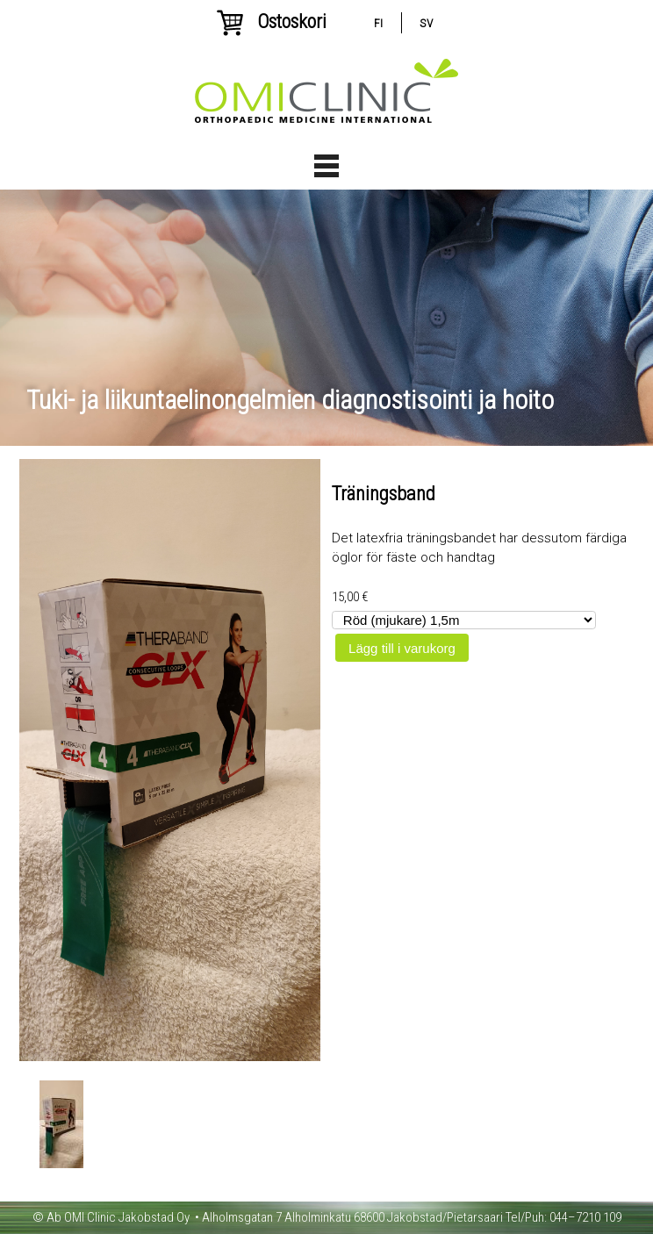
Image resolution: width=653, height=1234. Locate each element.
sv (426, 23)
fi (378, 23)
